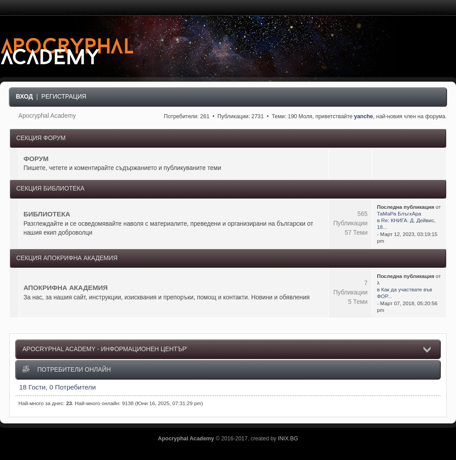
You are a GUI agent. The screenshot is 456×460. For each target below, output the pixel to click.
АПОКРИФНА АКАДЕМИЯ (66, 287)
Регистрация (63, 96)
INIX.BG (288, 438)
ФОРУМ (36, 158)
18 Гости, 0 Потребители (57, 387)
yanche (363, 116)
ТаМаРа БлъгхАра (399, 213)
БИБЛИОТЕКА (47, 214)
